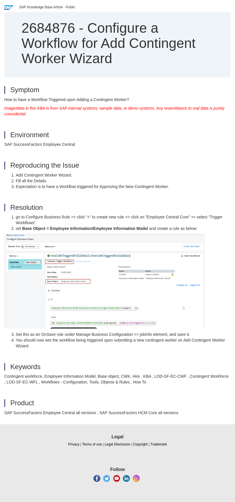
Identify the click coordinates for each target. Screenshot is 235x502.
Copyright (140, 444)
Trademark (158, 444)
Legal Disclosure (117, 444)
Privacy (73, 444)
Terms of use (92, 444)
